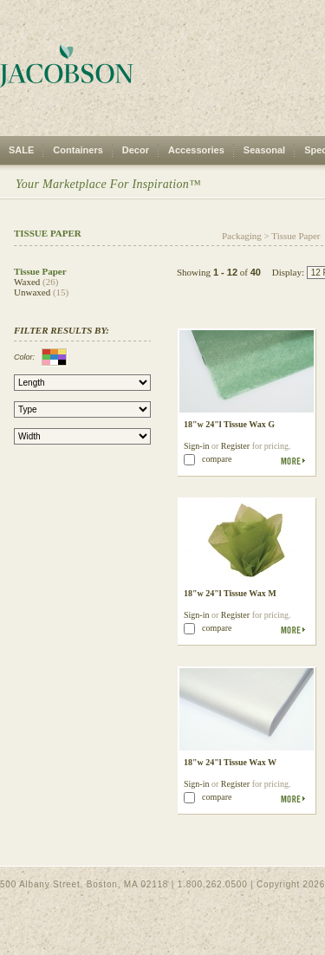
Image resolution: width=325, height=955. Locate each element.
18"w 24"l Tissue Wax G (229, 424)
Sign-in (196, 446)
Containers (77, 150)
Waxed (27, 281)
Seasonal (264, 150)
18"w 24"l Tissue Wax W (230, 762)
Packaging (242, 236)
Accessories (196, 150)
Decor (135, 150)
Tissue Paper (295, 236)
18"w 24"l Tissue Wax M (230, 593)
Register (235, 446)
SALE (21, 150)
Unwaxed (32, 292)
